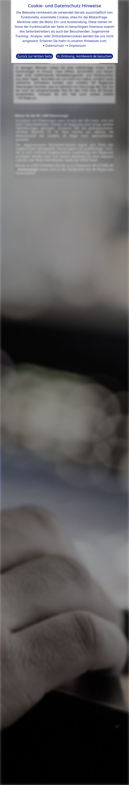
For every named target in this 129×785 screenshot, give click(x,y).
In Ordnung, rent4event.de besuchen (84, 56)
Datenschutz (54, 45)
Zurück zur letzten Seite (34, 56)
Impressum (77, 45)
